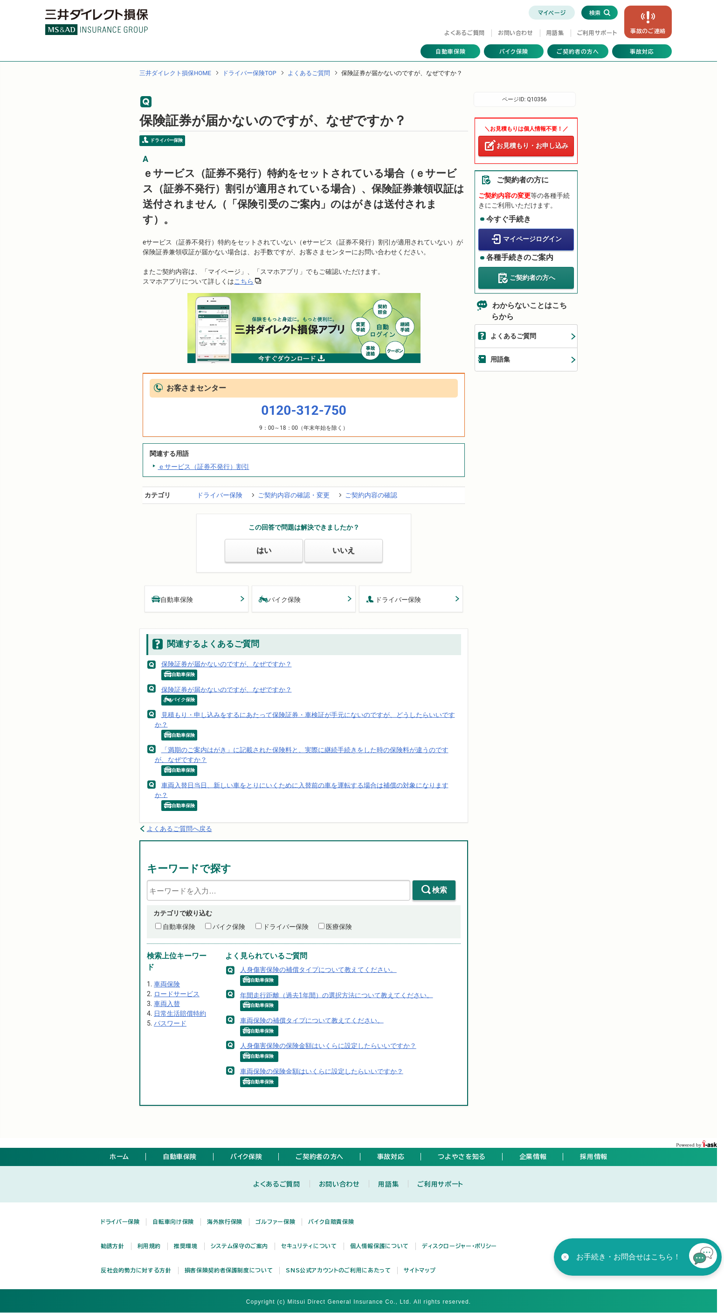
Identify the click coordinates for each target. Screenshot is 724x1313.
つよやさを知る (461, 1156)
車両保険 (167, 984)
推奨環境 (186, 1246)
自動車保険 (450, 51)
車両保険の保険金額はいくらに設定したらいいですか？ (321, 1071)
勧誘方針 (112, 1246)
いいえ (343, 550)
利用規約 (149, 1246)
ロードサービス (177, 994)
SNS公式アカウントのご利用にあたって (338, 1270)
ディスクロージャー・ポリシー (459, 1246)
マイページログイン (532, 239)
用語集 (555, 32)
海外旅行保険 (224, 1221)
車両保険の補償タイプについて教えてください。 (312, 1020)
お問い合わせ (515, 32)
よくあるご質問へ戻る (179, 828)
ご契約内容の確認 (371, 495)
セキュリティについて (309, 1246)
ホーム (119, 1156)
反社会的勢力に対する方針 (136, 1270)
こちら (244, 281)
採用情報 (593, 1156)
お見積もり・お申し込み (532, 145)
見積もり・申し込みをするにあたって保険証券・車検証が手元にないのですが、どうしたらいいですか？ (305, 719)
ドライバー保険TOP (249, 73)
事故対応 (642, 51)
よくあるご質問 (464, 32)
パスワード (170, 1023)
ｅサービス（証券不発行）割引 (203, 466)
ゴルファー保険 (275, 1221)
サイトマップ (419, 1270)
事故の (648, 31)
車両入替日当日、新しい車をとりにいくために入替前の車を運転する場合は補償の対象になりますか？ (301, 789)
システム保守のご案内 (239, 1246)
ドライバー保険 (219, 495)
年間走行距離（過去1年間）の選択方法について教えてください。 (336, 995)
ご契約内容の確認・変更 (294, 495)
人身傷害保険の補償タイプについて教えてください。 (318, 969)
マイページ (551, 12)
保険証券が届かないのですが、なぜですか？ (226, 664)
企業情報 (533, 1156)
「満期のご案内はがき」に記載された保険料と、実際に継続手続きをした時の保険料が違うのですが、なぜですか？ (301, 754)
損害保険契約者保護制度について (229, 1270)
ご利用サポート (597, 32)
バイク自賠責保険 (331, 1221)
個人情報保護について (379, 1246)
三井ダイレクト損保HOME (175, 73)
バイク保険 (513, 51)
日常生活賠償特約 (180, 1013)
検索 (439, 890)
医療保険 (339, 926)
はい (263, 550)
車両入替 (167, 1003)
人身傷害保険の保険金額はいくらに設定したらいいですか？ (328, 1045)
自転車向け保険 (172, 1221)
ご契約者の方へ (578, 51)
